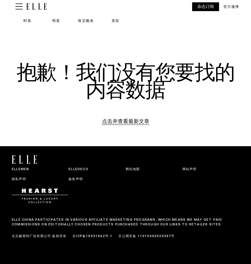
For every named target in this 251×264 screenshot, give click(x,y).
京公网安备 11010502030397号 (146, 236)
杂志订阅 (205, 6)
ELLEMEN (20, 169)
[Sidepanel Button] (19, 6)
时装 (27, 20)
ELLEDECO (78, 169)
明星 (56, 20)
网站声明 (189, 169)
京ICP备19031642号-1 (92, 236)
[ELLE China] (36, 6)
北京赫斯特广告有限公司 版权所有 (39, 236)
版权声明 (76, 179)
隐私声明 (19, 179)
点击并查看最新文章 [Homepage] (125, 121)
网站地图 (133, 169)
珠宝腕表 (86, 20)
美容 (115, 20)
